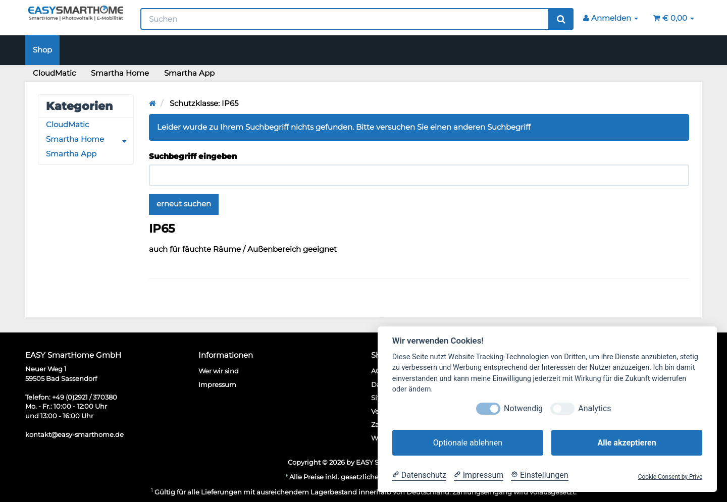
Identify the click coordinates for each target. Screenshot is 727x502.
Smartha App (189, 73)
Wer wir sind (218, 371)
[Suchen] (344, 19)
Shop (42, 49)
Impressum (217, 384)
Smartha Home (120, 73)
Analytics (594, 408)
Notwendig (523, 408)
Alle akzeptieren (626, 443)
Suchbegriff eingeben (193, 156)
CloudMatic (54, 73)
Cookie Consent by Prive (670, 476)
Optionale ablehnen (467, 443)
